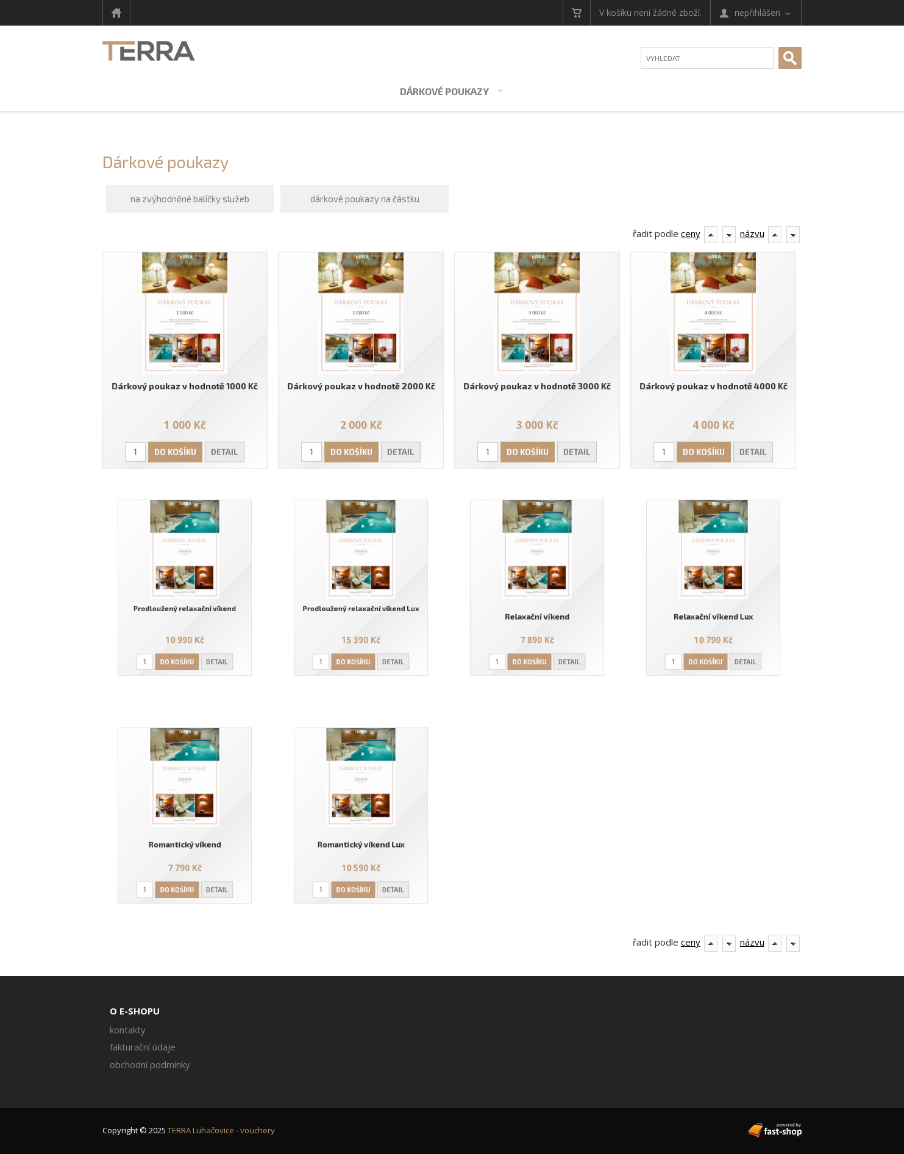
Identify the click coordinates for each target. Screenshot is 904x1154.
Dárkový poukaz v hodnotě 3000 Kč (537, 385)
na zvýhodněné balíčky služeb (189, 198)
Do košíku (175, 450)
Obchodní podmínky (150, 1064)
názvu (752, 233)
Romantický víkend (185, 839)
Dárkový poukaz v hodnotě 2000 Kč (361, 385)
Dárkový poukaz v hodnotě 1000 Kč (185, 385)
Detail (223, 450)
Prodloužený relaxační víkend (185, 604)
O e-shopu (135, 1011)
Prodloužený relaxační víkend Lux (360, 604)
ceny (690, 233)
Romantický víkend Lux (361, 839)
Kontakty (128, 1030)
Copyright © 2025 (188, 1130)
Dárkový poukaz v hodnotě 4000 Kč (713, 385)
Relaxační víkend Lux (713, 611)
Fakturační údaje (143, 1047)
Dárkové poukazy (444, 91)
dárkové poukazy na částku (364, 198)
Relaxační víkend (537, 611)
